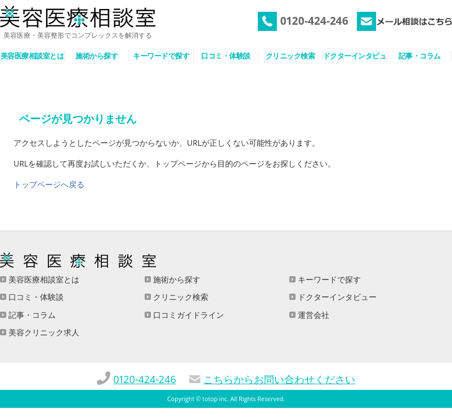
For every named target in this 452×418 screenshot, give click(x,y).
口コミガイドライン (187, 314)
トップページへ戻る (49, 184)
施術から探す (175, 279)
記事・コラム (31, 314)
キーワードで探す (328, 279)
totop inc (215, 399)
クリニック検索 (179, 296)
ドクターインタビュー (336, 296)
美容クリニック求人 (42, 332)
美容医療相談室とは (42, 279)
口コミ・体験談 (35, 296)
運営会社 (312, 314)
